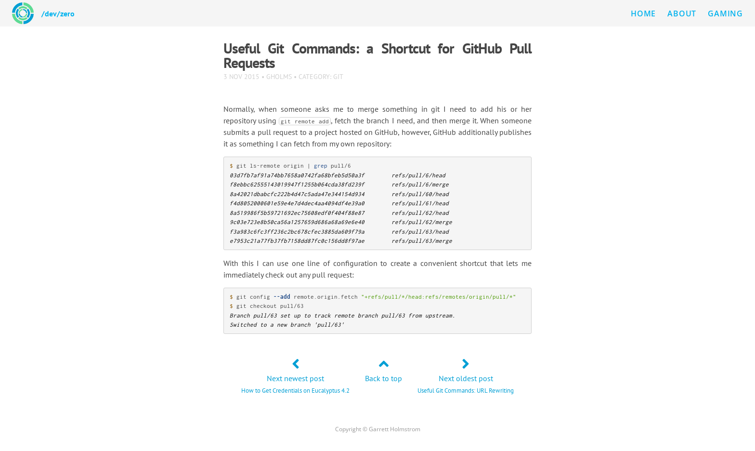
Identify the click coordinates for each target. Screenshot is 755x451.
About (681, 13)
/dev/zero (58, 13)
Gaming (725, 13)
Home (643, 13)
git (338, 76)
